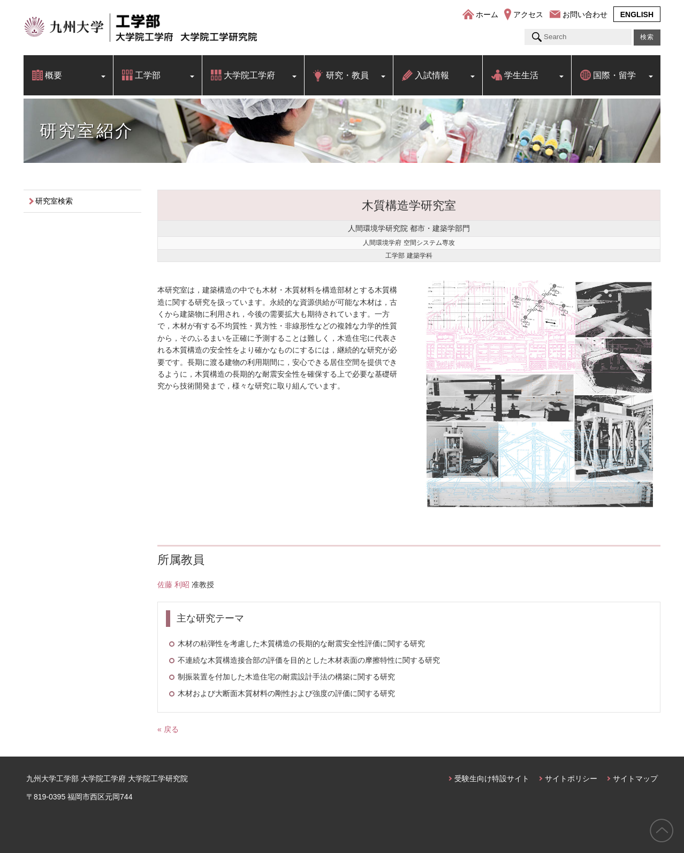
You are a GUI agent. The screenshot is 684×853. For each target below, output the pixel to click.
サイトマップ (635, 778)
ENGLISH (636, 14)
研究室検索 (54, 201)
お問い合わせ (585, 14)
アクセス (528, 14)
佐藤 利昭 (173, 584)
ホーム (487, 14)
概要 (53, 75)
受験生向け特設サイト (491, 778)
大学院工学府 (249, 75)
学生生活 (521, 75)
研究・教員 (347, 75)
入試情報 (432, 75)
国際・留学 (614, 75)
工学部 (148, 75)
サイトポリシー (571, 778)
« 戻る (168, 729)
